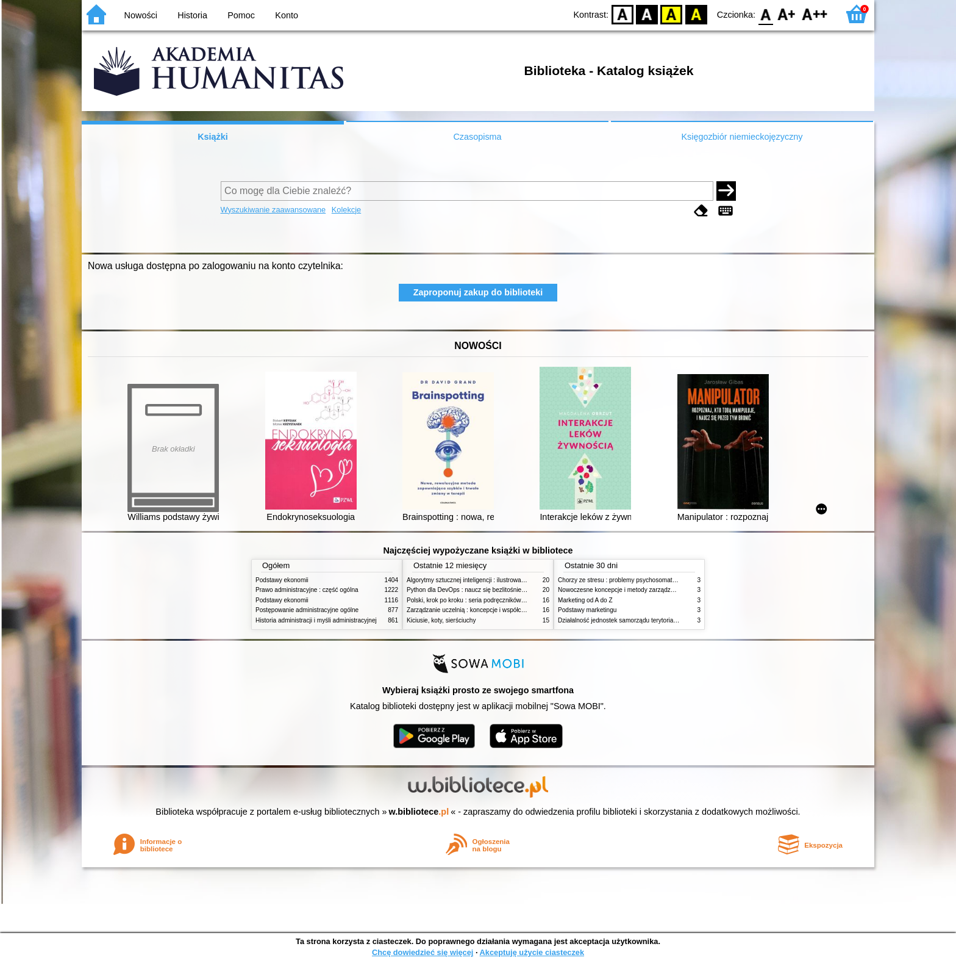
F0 (765, 14)
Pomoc (241, 15)
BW (647, 14)
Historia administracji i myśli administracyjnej (316, 620)
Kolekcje (346, 209)
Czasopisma (477, 137)
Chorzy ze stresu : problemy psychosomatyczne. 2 (626, 580)
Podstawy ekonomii (282, 580)
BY (696, 14)
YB (671, 14)
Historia (192, 15)
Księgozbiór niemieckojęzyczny (741, 137)
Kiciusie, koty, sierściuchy (441, 620)
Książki (213, 137)
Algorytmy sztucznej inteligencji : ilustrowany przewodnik (483, 580)
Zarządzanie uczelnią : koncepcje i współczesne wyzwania (486, 610)
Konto (286, 15)
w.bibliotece (419, 812)
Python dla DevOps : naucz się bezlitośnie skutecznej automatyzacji (499, 589)
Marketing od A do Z (585, 600)
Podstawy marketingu (587, 610)
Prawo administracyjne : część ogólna (306, 589)
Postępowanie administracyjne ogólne (306, 610)
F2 (815, 14)
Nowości (140, 15)
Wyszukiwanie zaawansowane (273, 209)
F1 (787, 14)
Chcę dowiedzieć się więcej (422, 952)
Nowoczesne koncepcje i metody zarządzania (620, 589)
